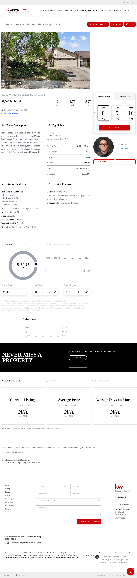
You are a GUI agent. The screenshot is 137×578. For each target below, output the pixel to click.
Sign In (128, 2)
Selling (68, 10)
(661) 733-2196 (120, 518)
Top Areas (80, 10)
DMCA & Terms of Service (117, 575)
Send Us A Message (89, 522)
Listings (7, 489)
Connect (117, 10)
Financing (93, 10)
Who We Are (105, 10)
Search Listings (46, 10)
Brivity (13, 575)
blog (127, 10)
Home (7, 485)
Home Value (9, 502)
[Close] (132, 556)
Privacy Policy (101, 575)
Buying (60, 10)
